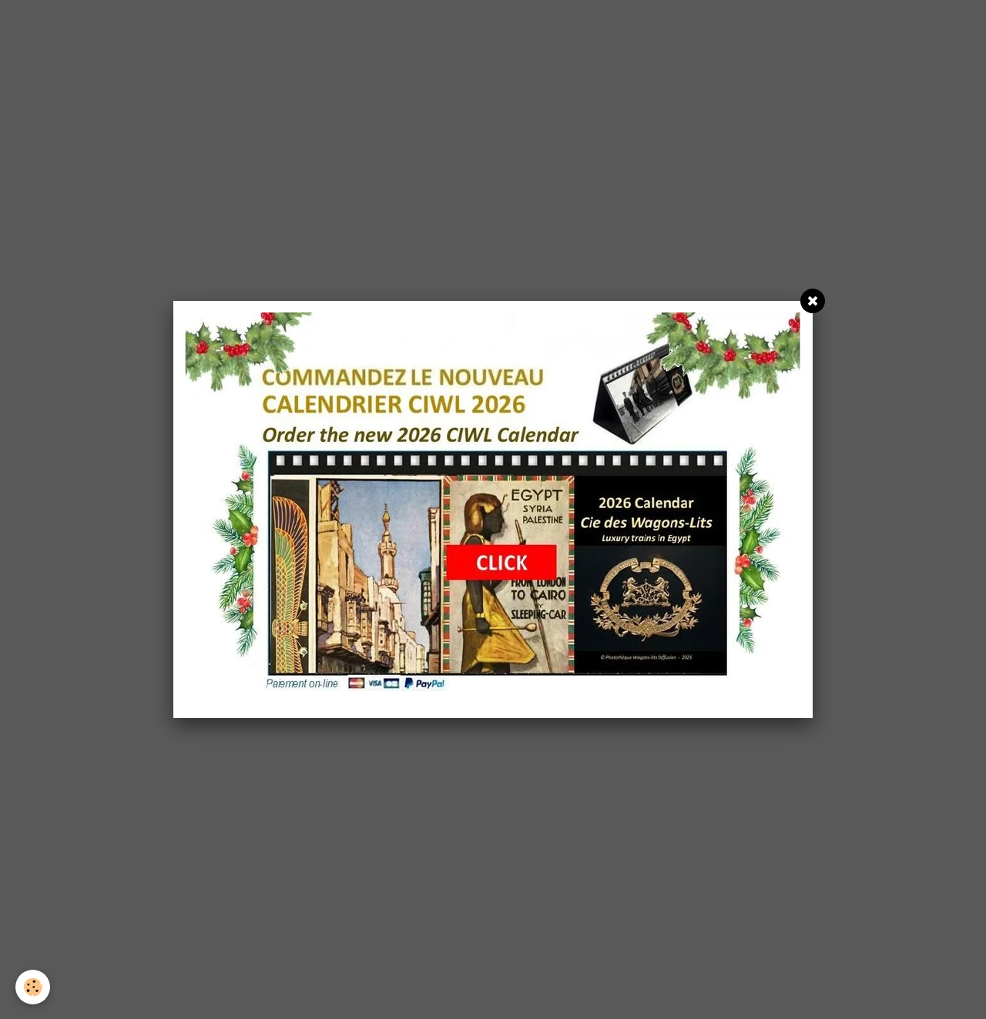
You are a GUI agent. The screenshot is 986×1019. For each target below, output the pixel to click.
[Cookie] (32, 987)
